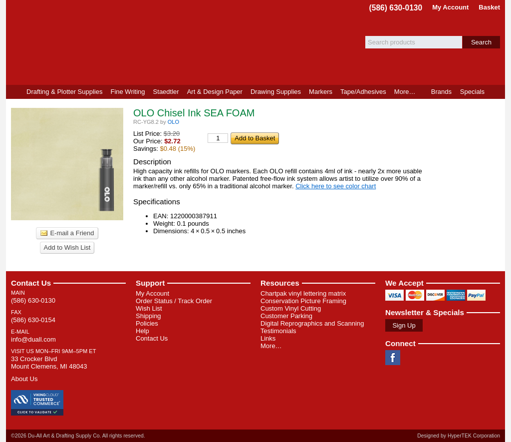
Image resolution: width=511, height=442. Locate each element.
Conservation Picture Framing (303, 301)
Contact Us (31, 283)
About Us (24, 379)
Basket (489, 7)
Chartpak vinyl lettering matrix (303, 293)
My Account (450, 7)
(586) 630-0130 (396, 7)
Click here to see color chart (335, 186)
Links (267, 338)
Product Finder (497, 92)
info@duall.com (33, 339)
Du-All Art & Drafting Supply (122, 42)
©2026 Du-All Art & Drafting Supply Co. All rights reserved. (78, 436)
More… (271, 346)
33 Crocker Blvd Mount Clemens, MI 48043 (49, 362)
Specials (472, 91)
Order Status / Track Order (174, 301)
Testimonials (278, 331)
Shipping (148, 316)
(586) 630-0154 (33, 320)
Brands (441, 91)
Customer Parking (286, 316)
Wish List (149, 308)
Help (142, 331)
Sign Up (403, 325)
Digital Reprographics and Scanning (312, 323)
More (405, 91)
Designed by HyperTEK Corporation (458, 436)
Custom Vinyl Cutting (290, 308)
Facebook (392, 357)
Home (14, 92)
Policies (147, 323)
